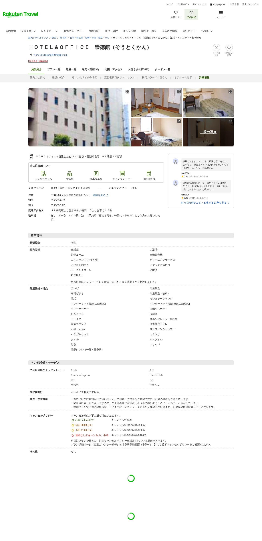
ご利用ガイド (182, 4)
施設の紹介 (58, 77)
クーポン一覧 (162, 69)
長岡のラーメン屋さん (154, 77)
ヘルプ (169, 4)
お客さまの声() (138, 69)
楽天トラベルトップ (38, 37)
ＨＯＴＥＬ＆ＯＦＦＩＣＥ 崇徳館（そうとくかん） (90, 47)
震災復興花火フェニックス (119, 77)
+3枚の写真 (208, 132)
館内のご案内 (37, 77)
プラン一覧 (53, 69)
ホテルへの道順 (183, 77)
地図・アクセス (113, 69)
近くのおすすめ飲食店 (84, 77)
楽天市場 (234, 4)
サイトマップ (199, 4)
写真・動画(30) (90, 69)
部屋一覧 (71, 69)
